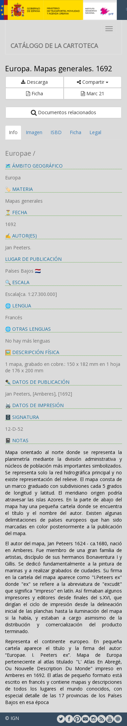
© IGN (12, 718)
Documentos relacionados (63, 112)
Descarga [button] (34, 82)
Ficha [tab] (75, 132)
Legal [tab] (95, 132)
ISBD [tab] (56, 132)
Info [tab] (13, 132)
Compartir (92, 82)
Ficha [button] (34, 93)
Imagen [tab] (34, 132)
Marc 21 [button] (92, 93)
